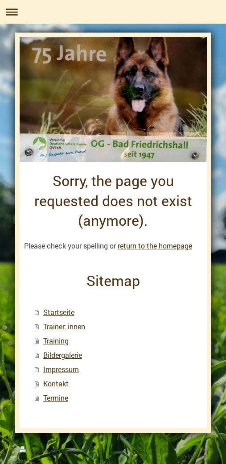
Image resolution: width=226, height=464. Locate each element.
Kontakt (56, 383)
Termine (55, 397)
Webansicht (194, 456)
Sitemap (70, 450)
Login (201, 449)
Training (56, 340)
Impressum (61, 369)
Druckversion (39, 450)
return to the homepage (155, 245)
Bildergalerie (62, 355)
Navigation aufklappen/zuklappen (113, 11)
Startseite (58, 312)
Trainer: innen (64, 326)
